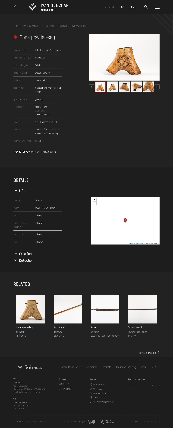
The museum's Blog (126, 367)
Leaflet (131, 243)
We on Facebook (98, 385)
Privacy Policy (134, 422)
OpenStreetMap (140, 243)
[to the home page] (30, 367)
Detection (26, 260)
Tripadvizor (96, 397)
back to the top (147, 352)
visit (154, 367)
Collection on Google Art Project (103, 402)
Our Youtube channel (100, 393)
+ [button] (94, 200)
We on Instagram (98, 389)
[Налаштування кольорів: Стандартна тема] (122, 7)
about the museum (71, 367)
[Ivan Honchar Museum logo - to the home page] (61, 7)
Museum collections (30, 26)
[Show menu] (157, 7)
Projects (107, 367)
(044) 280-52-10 (40, 389)
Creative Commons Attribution (35, 151)
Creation (25, 253)
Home (15, 26)
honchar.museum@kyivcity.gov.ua (29, 392)
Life (22, 190)
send (154, 385)
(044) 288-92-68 (29, 389)
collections (91, 367)
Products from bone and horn (55, 26)
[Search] (146, 7)
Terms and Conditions (150, 422)
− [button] (94, 203)
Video (144, 367)
